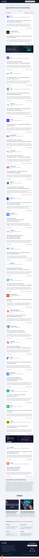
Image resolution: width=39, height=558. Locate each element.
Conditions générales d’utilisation (32, 555)
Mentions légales (24, 555)
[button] (29, 13)
